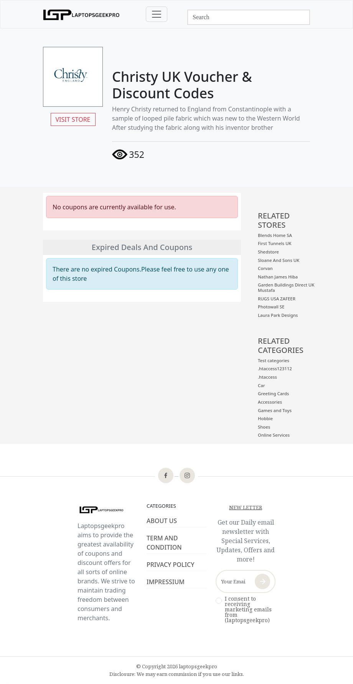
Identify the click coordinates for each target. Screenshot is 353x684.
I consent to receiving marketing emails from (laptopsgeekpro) (248, 609)
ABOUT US (162, 521)
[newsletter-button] (262, 581)
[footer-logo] (107, 510)
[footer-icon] (165, 476)
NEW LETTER (245, 507)
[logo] (81, 14)
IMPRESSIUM (166, 582)
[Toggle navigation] (156, 14)
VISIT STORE (73, 119)
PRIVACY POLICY (171, 564)
